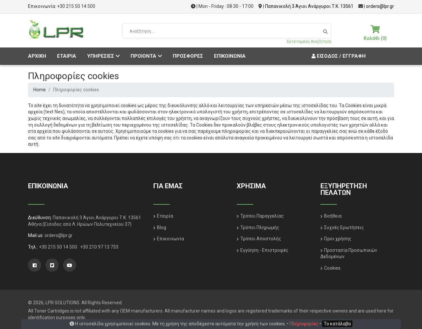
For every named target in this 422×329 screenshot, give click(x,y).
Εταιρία (165, 216)
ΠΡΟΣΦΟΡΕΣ (188, 56)
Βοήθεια (333, 216)
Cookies (332, 268)
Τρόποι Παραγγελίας (262, 216)
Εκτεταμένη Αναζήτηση (309, 41)
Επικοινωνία (170, 238)
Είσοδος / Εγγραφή (338, 56)
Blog (161, 227)
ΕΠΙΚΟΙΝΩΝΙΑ (230, 56)
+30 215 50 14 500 (76, 6)
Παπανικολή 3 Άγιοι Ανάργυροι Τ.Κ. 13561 (309, 6)
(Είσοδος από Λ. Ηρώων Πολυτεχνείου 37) (87, 224)
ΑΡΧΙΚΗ (37, 56)
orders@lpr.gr (380, 6)
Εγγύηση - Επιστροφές (264, 250)
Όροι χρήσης (337, 238)
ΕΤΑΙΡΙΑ (66, 56)
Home (39, 89)
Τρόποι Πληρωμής (259, 227)
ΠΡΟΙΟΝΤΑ (146, 56)
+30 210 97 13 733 (99, 247)
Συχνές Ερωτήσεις (344, 227)
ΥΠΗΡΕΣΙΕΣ (103, 56)
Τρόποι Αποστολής (260, 238)
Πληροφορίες (303, 323)
